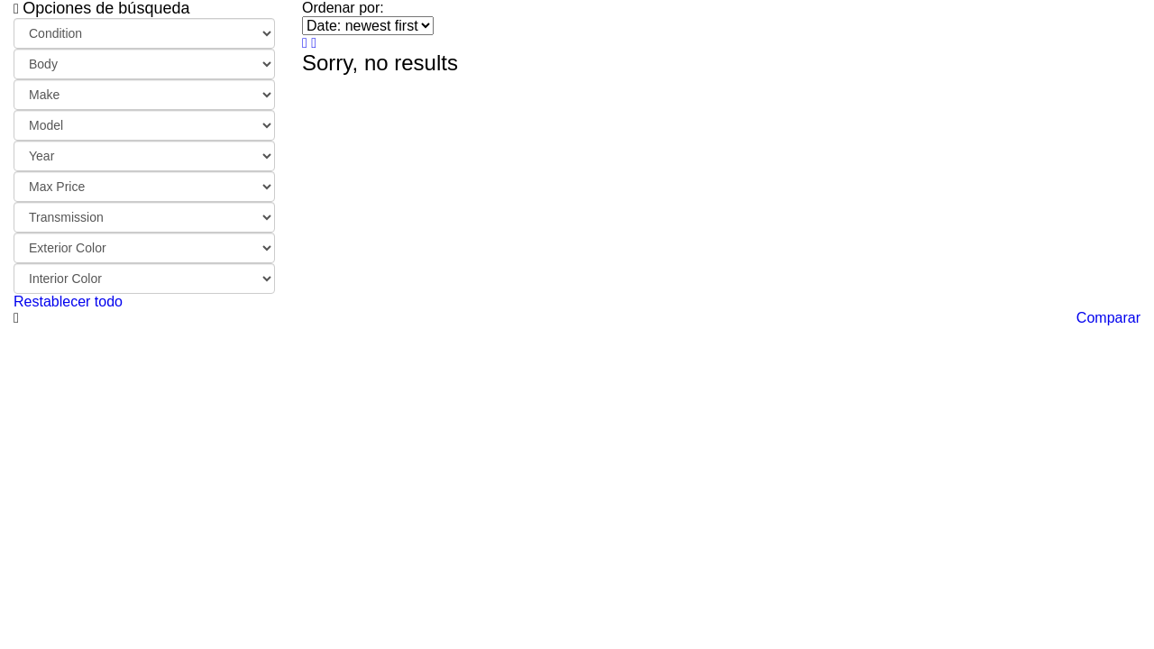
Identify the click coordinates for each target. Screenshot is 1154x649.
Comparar (1108, 317)
